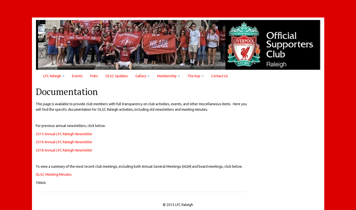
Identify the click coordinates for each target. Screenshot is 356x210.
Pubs (94, 76)
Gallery (142, 76)
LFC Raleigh (53, 76)
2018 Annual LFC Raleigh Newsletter (64, 150)
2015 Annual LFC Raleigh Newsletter (64, 134)
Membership (168, 76)
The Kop (195, 76)
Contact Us (219, 76)
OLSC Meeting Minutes (54, 174)
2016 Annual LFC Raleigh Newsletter (64, 142)
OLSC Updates (116, 76)
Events (77, 76)
